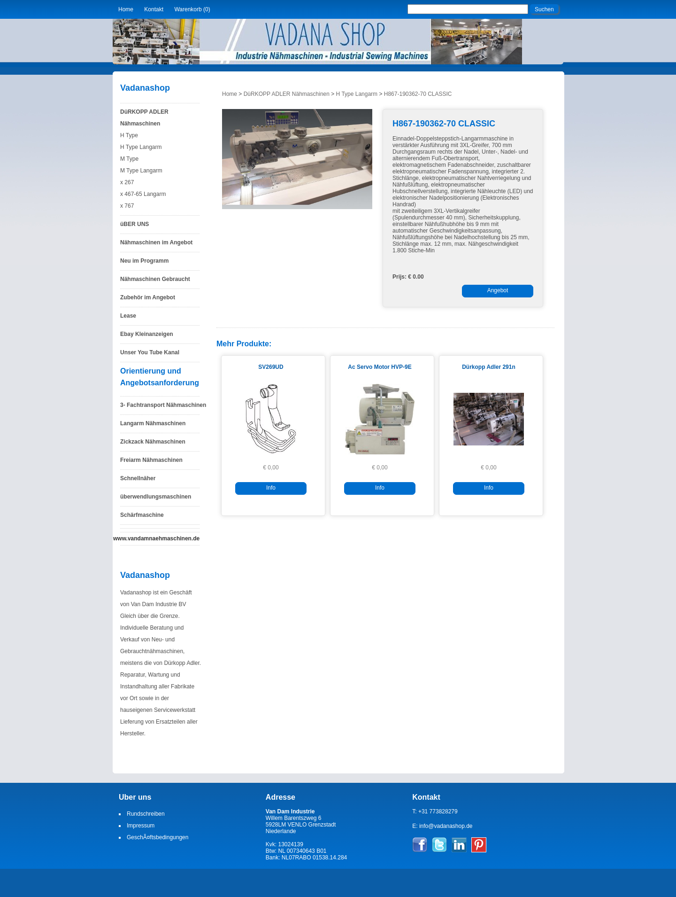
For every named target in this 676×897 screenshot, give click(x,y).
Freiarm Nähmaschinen (151, 460)
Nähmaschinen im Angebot (156, 242)
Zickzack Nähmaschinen (152, 441)
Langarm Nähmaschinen (152, 423)
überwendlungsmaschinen (155, 496)
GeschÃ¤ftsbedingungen (157, 837)
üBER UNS (134, 224)
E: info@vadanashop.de (442, 826)
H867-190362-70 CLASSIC (418, 94)
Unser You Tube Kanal (149, 352)
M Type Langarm (141, 170)
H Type (129, 135)
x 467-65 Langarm (143, 194)
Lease (128, 315)
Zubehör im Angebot (147, 297)
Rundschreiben (146, 814)
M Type (129, 159)
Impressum (140, 825)
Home (125, 9)
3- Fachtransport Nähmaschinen (163, 405)
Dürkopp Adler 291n (488, 367)
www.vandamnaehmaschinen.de (156, 538)
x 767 (127, 206)
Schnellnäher (137, 478)
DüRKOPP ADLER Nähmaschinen (144, 118)
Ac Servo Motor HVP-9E (379, 367)
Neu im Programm (144, 260)
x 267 (127, 182)
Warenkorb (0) (192, 9)
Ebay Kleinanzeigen (146, 334)
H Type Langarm (141, 147)
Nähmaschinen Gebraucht (155, 279)
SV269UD (270, 367)
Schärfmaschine (142, 515)
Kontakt (153, 9)
